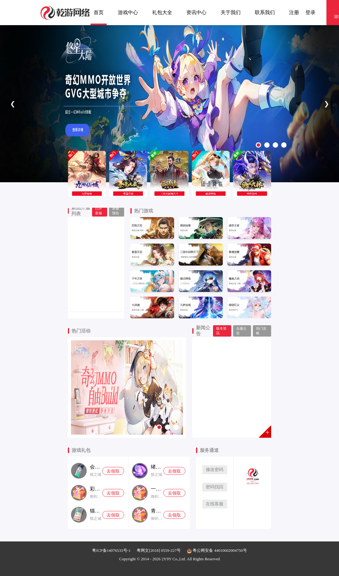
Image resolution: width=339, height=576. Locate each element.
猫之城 (95, 474)
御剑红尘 (96, 496)
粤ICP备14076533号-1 (111, 550)
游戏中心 (128, 12)
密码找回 (214, 487)
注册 (294, 12)
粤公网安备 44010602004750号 (217, 550)
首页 (99, 12)
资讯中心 (196, 12)
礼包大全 (162, 12)
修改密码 (214, 469)
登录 (310, 12)
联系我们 (265, 12)
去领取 (113, 471)
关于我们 (231, 12)
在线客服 (214, 504)
